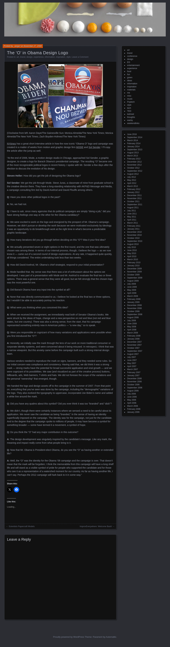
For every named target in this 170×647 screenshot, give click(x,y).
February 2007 (133, 372)
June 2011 (132, 214)
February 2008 (133, 336)
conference (132, 56)
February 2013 (133, 159)
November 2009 (134, 272)
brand (22, 57)
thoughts (131, 117)
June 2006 (132, 397)
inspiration (60, 57)
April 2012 (131, 183)
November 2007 (134, 345)
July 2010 (131, 247)
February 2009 (133, 299)
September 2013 (134, 149)
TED (129, 111)
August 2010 (133, 244)
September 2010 (134, 241)
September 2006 (134, 388)
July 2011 (131, 210)
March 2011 (132, 223)
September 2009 (134, 278)
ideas (129, 80)
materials (131, 90)
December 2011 (134, 195)
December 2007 (134, 342)
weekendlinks (133, 123)
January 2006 (133, 412)
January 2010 (133, 265)
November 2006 (134, 381)
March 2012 (132, 186)
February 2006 (133, 409)
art (18, 57)
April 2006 (131, 403)
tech (129, 108)
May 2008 (131, 326)
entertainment (133, 65)
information (50, 57)
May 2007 (131, 363)
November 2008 (134, 308)
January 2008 (133, 339)
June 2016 (132, 134)
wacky (130, 120)
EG (128, 62)
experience (39, 57)
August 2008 (133, 317)
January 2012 (133, 192)
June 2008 (132, 323)
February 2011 (133, 226)
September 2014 (134, 137)
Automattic (111, 637)
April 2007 (131, 366)
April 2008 (131, 330)
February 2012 (133, 189)
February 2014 (133, 143)
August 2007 (133, 354)
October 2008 (133, 311)
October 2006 (133, 384)
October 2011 (133, 201)
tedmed (130, 114)
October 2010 (133, 238)
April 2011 (131, 220)
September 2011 (134, 204)
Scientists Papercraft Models (22, 526)
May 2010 (131, 253)
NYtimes (11, 143)
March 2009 (132, 296)
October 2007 (133, 348)
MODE (79, 147)
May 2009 (131, 290)
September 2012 (134, 171)
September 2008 (134, 314)
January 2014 (133, 146)
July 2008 (131, 320)
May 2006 (131, 400)
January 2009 (133, 302)
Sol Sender (94, 147)
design (29, 57)
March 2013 (132, 155)
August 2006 (133, 391)
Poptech (131, 102)
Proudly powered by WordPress (68, 637)
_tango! (17, 46)
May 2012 (131, 180)
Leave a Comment (80, 57)
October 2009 (133, 275)
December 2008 (134, 305)
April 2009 (131, 293)
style (68, 57)
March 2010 (132, 259)
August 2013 (133, 152)
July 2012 (131, 177)
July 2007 (131, 357)
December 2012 (134, 162)
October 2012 (133, 168)
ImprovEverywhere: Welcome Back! (96, 526)
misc (129, 96)
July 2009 (131, 284)
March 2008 (132, 333)
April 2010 (131, 256)
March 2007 (132, 369)
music (129, 99)
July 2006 (131, 394)
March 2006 (132, 406)
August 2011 (133, 207)
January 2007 (133, 375)
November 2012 (134, 165)
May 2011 (131, 217)
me (128, 93)
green (129, 77)
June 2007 (132, 360)
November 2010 (134, 235)
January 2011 (133, 229)
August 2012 (133, 174)
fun (128, 74)
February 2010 (133, 262)
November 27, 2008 (33, 46)
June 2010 (132, 250)
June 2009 (132, 287)
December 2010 (134, 232)
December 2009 (134, 268)
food (129, 71)
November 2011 (134, 198)
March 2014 (132, 140)
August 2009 (133, 281)
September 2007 (134, 351)
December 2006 (134, 378)
